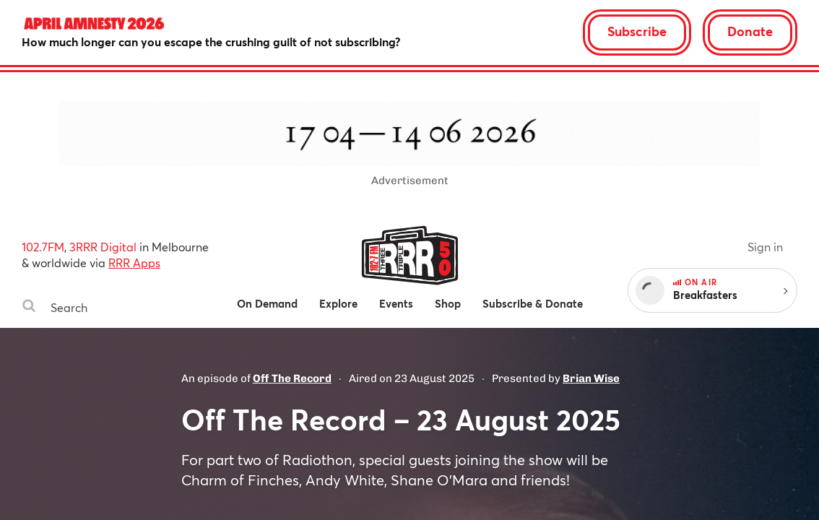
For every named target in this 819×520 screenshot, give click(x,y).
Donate (750, 31)
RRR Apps (134, 262)
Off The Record (292, 378)
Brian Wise (591, 378)
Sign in (765, 246)
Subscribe (637, 31)
